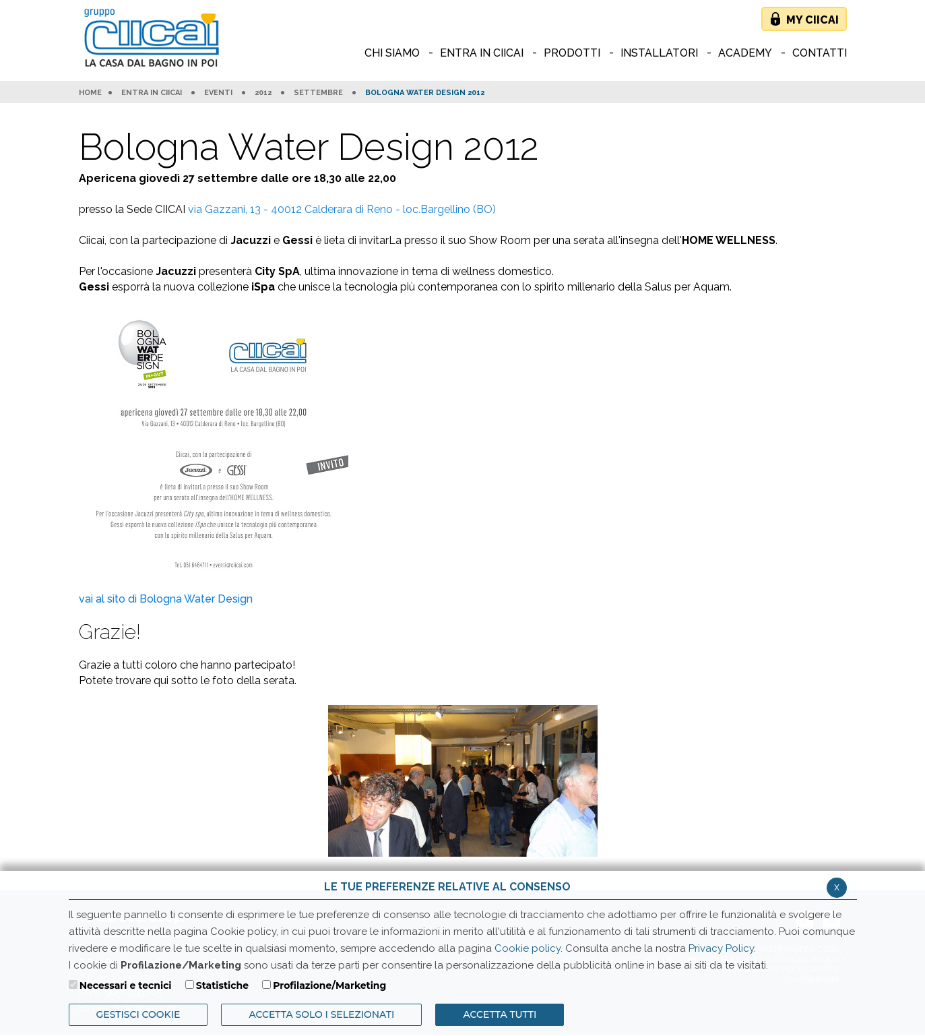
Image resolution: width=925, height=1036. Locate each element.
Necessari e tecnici (125, 985)
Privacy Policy (721, 948)
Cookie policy (528, 948)
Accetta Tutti (499, 1014)
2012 (263, 93)
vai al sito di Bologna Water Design (166, 598)
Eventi (218, 93)
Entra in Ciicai (151, 93)
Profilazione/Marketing (329, 985)
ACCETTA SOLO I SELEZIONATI (321, 1014)
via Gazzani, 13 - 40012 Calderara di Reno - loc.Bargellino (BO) (342, 209)
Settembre (318, 93)
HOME (90, 93)
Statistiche (222, 985)
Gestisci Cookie (138, 1014)
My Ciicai (812, 19)
